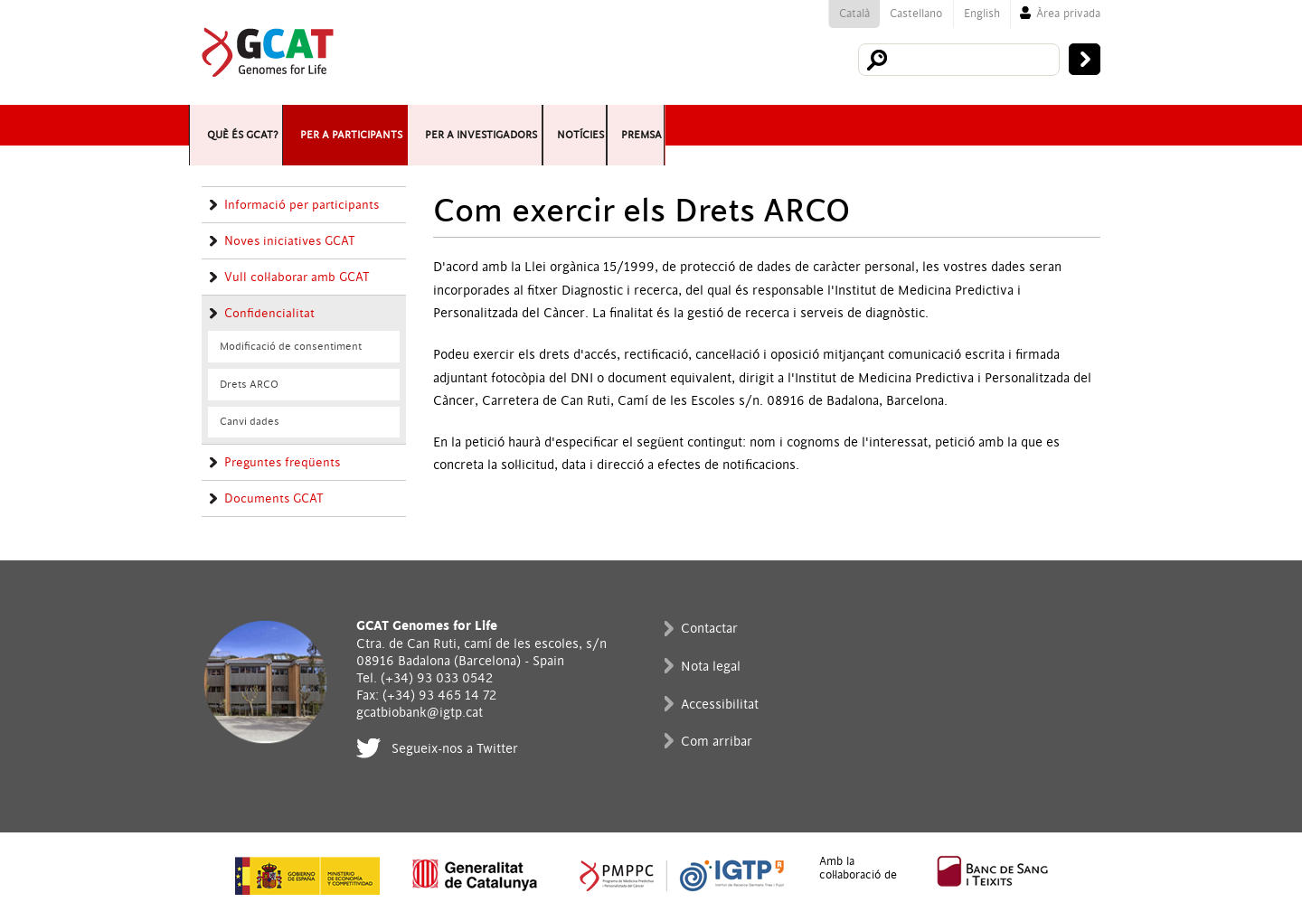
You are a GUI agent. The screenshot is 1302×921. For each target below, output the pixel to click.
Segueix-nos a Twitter (455, 748)
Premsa (1054, 125)
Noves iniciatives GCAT (289, 241)
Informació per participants (301, 205)
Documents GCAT (274, 499)
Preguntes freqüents (282, 463)
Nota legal (711, 666)
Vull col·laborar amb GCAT (297, 277)
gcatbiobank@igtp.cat (419, 712)
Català (854, 13)
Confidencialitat (269, 313)
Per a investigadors (776, 125)
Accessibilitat (720, 704)
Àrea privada (1068, 13)
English (982, 13)
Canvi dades (249, 421)
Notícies (959, 125)
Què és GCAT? (292, 125)
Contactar (709, 628)
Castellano (916, 13)
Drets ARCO (249, 384)
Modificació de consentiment (291, 346)
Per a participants (520, 125)
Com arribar (716, 741)
